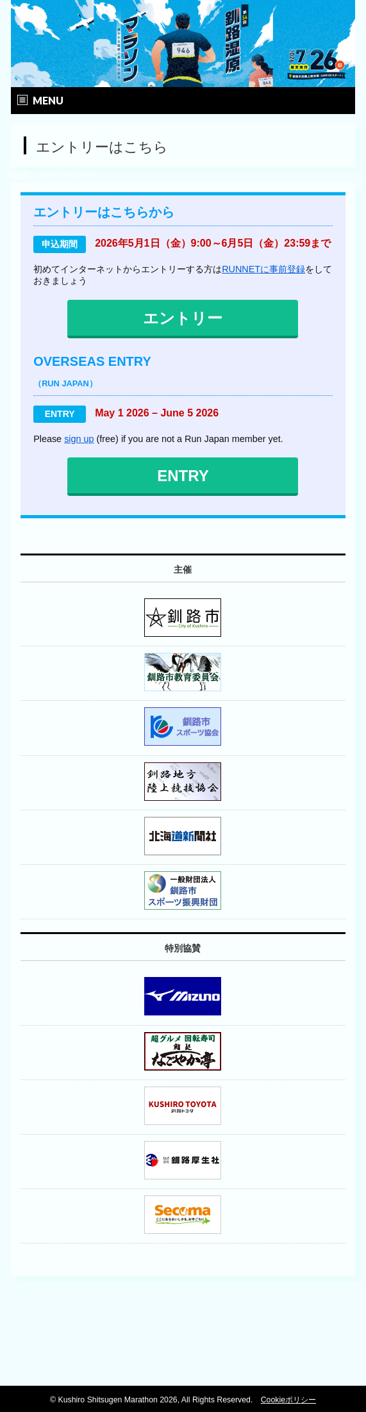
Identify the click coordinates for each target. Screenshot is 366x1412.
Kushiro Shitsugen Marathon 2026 (117, 1399)
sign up (79, 439)
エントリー (182, 318)
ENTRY (182, 475)
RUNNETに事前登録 (263, 269)
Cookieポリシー (288, 1399)
